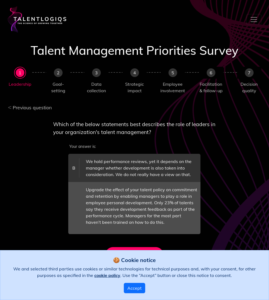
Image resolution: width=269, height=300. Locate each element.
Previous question (30, 107)
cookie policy (107, 275)
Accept (134, 288)
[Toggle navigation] (253, 19)
